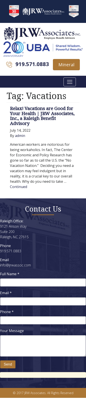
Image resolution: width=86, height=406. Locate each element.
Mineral (66, 65)
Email (6, 292)
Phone (7, 311)
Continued (18, 186)
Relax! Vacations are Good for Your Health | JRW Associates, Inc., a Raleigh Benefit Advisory (42, 116)
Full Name (9, 273)
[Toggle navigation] (70, 82)
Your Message (12, 330)
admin (20, 135)
